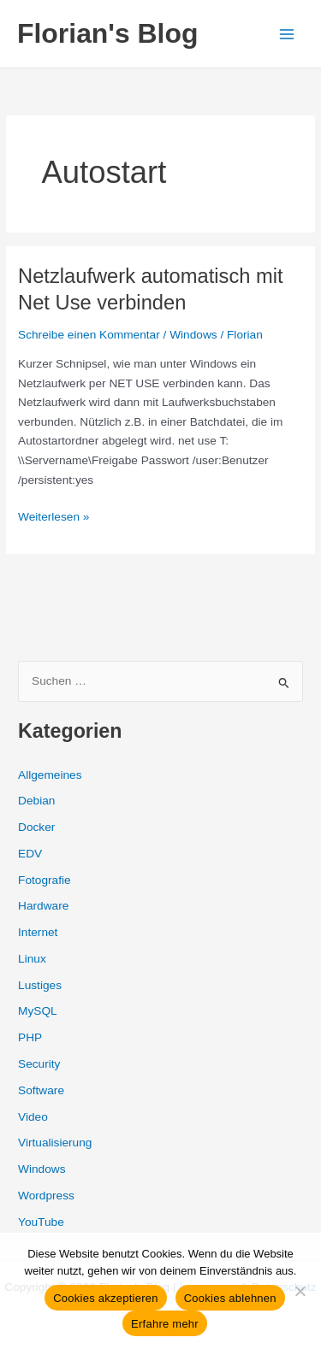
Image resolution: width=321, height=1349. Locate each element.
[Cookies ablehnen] (299, 1290)
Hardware (43, 905)
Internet (37, 932)
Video (33, 1116)
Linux (32, 958)
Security (39, 1063)
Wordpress (46, 1195)
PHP (30, 1037)
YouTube (41, 1222)
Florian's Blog (107, 33)
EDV (30, 853)
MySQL (37, 1010)
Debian (36, 800)
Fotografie (44, 880)
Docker (36, 827)
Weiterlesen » (53, 517)
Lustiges (40, 985)
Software (41, 1090)
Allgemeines (49, 775)
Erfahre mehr (165, 1323)
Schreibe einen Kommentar (89, 334)
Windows (193, 334)
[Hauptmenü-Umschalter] (287, 33)
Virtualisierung (55, 1142)
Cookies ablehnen (230, 1298)
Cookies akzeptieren (105, 1298)
